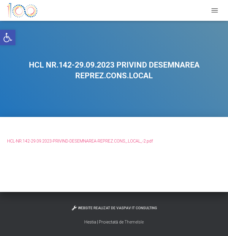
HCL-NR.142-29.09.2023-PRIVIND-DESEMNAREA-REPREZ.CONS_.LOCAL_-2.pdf (80, 141)
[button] (7, 37)
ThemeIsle (134, 222)
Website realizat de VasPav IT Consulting (114, 208)
